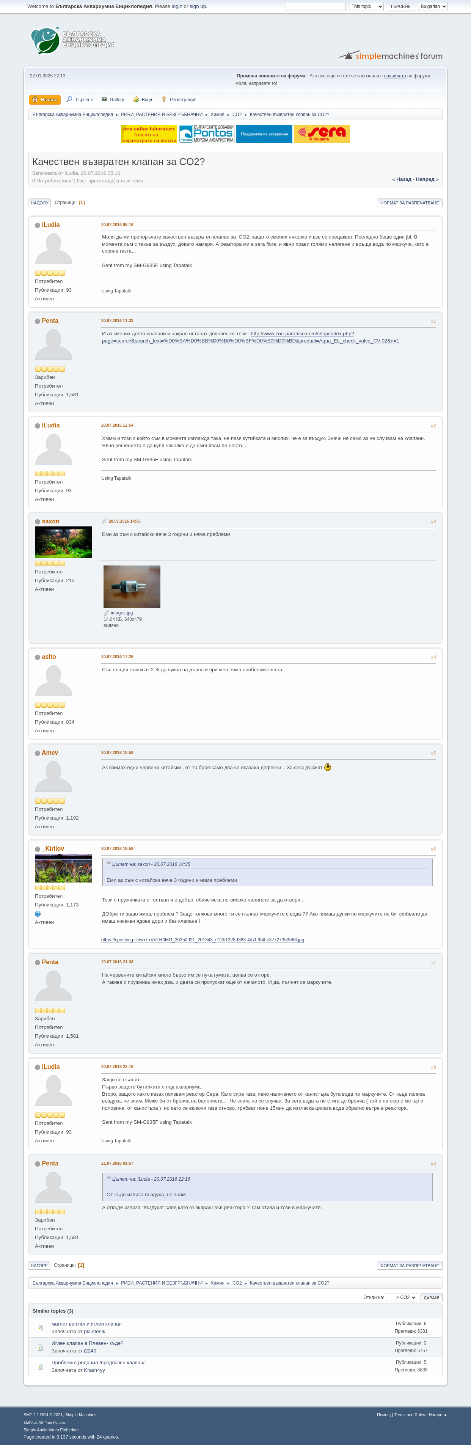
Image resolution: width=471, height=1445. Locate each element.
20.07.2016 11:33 (117, 320)
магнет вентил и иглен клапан (87, 1324)
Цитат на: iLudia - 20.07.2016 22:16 (151, 1179)
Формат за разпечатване (409, 203)
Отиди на (373, 1297)
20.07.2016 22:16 (117, 1066)
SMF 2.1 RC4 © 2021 (43, 1414)
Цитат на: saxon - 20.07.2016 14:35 (151, 864)
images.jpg (118, 613)
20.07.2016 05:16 (117, 224)
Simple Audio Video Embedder (51, 1430)
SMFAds (31, 1422)
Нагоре (39, 1265)
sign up (198, 6)
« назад (401, 179)
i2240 (90, 1351)
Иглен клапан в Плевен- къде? (87, 1343)
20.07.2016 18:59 (117, 752)
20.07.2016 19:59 (117, 848)
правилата (395, 76)
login (177, 6)
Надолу (40, 203)
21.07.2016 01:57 (117, 1163)
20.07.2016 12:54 (117, 425)
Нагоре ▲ (438, 1414)
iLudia (51, 224)
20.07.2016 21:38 (117, 962)
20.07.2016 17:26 (117, 656)
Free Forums (55, 1422)
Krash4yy (94, 1370)
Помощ (384, 1414)
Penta (50, 320)
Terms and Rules (409, 1414)
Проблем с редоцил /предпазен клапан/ (98, 1362)
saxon (51, 521)
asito (49, 656)
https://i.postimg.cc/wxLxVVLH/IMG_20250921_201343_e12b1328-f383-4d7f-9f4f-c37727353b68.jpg (202, 939)
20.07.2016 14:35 (124, 521)
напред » (427, 179)
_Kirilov (53, 848)
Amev (50, 752)
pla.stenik (94, 1331)
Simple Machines (80, 1414)
